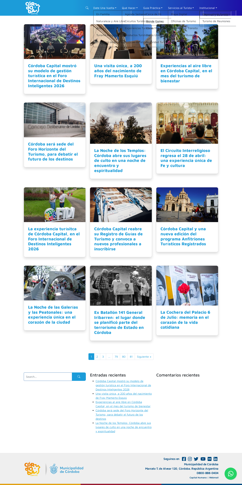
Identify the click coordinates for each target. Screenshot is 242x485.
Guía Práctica (151, 7)
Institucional (207, 7)
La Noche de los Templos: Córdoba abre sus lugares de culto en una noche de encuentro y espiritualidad (120, 160)
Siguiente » (144, 356)
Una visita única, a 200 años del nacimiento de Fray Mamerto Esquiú (118, 70)
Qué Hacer (129, 7)
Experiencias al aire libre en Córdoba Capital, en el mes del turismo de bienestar (186, 73)
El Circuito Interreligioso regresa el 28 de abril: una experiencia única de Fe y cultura (186, 158)
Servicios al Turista (180, 7)
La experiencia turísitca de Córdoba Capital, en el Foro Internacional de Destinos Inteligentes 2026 (54, 238)
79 (116, 356)
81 (131, 356)
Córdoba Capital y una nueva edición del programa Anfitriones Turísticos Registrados (183, 236)
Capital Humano (198, 477)
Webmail (213, 477)
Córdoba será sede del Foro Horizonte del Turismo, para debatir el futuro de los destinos (53, 151)
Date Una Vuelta (103, 7)
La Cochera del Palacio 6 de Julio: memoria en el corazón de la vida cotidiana (185, 320)
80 (123, 356)
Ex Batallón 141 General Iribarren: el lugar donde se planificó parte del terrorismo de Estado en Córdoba (119, 322)
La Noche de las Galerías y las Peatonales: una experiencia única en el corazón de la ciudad (53, 314)
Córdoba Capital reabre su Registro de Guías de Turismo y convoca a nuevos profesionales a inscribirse (118, 238)
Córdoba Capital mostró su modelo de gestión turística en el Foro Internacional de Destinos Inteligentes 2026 (54, 75)
